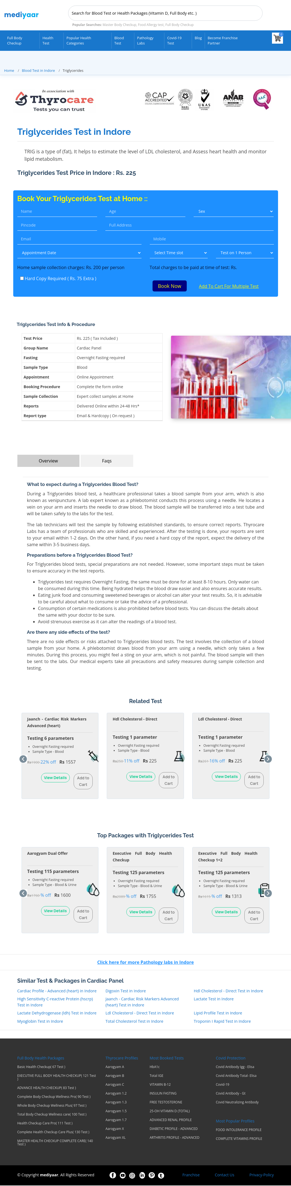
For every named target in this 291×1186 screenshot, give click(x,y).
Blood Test (119, 40)
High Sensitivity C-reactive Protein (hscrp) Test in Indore (55, 1002)
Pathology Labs (145, 40)
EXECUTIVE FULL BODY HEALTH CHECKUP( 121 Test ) (56, 1078)
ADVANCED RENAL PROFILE (170, 1120)
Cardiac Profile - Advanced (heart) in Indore (57, 991)
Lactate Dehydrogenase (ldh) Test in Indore (57, 1013)
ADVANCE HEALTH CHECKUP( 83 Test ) (46, 1088)
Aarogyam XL (115, 1138)
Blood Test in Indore (38, 70)
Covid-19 (222, 1085)
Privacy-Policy (261, 1175)
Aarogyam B (114, 1076)
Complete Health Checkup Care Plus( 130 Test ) (53, 1132)
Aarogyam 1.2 (116, 1094)
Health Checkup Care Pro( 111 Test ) (45, 1123)
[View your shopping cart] (277, 38)
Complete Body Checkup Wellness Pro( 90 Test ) (53, 1097)
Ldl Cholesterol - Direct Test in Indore (139, 1013)
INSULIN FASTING (163, 1094)
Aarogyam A (114, 1067)
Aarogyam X (114, 1129)
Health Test (47, 40)
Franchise (191, 1175)
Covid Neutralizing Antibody (237, 1103)
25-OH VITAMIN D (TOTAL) (169, 1111)
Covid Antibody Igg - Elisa (235, 1067)
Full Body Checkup (14, 40)
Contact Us (224, 1175)
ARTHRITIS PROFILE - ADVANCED (174, 1138)
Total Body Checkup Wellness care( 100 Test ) (52, 1115)
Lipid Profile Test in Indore (218, 1013)
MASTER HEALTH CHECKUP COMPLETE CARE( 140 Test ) (55, 1143)
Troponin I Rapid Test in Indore (222, 1021)
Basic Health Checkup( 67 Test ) (41, 1067)
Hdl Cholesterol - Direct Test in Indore (228, 991)
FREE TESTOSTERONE (165, 1103)
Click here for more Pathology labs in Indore (145, 963)
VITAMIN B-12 (159, 1085)
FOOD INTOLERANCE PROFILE (238, 1130)
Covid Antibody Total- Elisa (236, 1076)
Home (9, 70)
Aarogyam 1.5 (116, 1111)
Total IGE (156, 1076)
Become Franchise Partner (223, 40)
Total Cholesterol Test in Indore (134, 1021)
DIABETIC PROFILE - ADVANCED (173, 1129)
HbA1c (154, 1067)
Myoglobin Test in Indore (40, 1021)
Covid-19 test (174, 40)
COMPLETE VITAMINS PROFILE (239, 1139)
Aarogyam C (114, 1085)
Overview (48, 462)
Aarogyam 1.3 (116, 1103)
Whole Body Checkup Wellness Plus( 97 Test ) (52, 1106)
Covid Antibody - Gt (230, 1094)
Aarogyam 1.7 (116, 1120)
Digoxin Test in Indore (125, 991)
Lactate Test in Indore (214, 999)
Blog (198, 37)
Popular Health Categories (78, 40)
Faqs (107, 462)
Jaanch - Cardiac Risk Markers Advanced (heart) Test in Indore (142, 1002)
